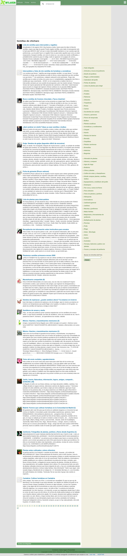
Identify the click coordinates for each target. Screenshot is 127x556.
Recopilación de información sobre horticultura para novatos (46, 229)
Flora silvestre (88, 191)
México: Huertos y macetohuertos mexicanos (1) (41, 331)
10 (39, 505)
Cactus (86, 109)
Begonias (87, 153)
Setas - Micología (89, 232)
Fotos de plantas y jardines (93, 194)
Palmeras (87, 97)
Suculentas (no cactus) (91, 112)
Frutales (86, 94)
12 (44, 505)
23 (70, 505)
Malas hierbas (88, 211)
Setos (86, 235)
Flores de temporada (91, 117)
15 (51, 505)
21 (65, 505)
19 (60, 505)
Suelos (86, 238)
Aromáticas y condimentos (93, 126)
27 (17, 508)
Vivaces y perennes (90, 114)
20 (63, 505)
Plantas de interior (90, 135)
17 (55, 505)
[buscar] (50, 4)
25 (75, 505)
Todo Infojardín (89, 68)
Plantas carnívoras (90, 144)
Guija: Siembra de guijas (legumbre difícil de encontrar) (44, 143)
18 (58, 505)
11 (41, 505)
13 (46, 505)
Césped (86, 129)
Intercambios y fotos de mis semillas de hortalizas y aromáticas (47, 71)
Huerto (86, 132)
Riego (86, 229)
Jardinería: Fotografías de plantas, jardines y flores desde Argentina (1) (50, 432)
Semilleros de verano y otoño (34, 310)
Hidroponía (87, 197)
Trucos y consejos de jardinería (94, 249)
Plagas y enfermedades (92, 77)
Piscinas (87, 223)
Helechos (87, 150)
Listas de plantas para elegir (93, 86)
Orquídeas (87, 141)
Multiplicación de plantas (92, 220)
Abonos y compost (90, 161)
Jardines (87, 205)
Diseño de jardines (90, 74)
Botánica (87, 167)
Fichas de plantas (90, 83)
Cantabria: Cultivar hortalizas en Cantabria (39, 478)
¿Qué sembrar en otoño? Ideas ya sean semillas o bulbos (44, 127)
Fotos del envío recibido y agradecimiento (39, 359)
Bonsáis (86, 138)
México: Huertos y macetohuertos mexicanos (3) (41, 321)
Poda (85, 226)
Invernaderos (88, 199)
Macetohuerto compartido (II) (34, 279)
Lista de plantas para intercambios (36, 199)
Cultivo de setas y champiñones (94, 173)
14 (48, 505)
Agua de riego (88, 164)
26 (77, 505)
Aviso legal (63, 550)
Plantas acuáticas (90, 123)
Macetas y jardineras (91, 208)
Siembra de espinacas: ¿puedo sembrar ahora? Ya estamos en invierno (50, 300)
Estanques (87, 185)
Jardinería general (90, 202)
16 (53, 505)
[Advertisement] (48, 22)
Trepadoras (87, 103)
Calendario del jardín (91, 80)
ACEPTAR (101, 554)
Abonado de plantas (90, 158)
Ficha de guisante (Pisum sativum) (36, 171)
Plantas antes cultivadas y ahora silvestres (39, 450)
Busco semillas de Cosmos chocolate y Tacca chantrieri (44, 99)
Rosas (86, 106)
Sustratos (87, 241)
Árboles (86, 91)
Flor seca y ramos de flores (93, 188)
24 (72, 505)
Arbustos (87, 100)
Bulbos (86, 120)
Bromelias (87, 147)
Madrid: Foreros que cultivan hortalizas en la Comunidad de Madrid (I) (49, 408)
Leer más (92, 554)
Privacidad (71, 550)
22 (67, 505)
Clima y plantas (89, 170)
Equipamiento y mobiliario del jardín (96, 182)
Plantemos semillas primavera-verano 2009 (39, 255)
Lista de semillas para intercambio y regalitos (40, 45)
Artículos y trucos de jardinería (94, 71)
